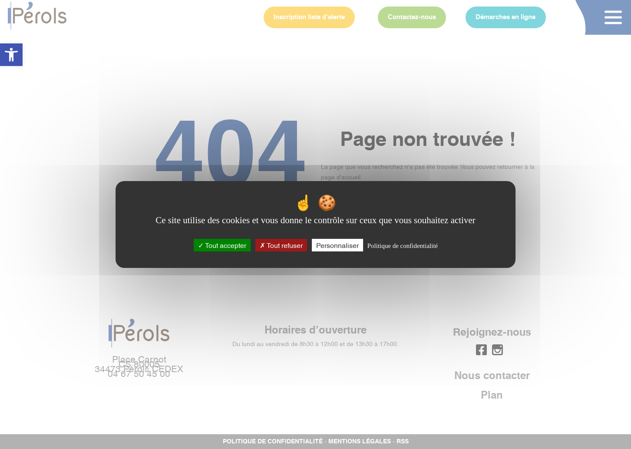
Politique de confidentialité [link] (402, 245)
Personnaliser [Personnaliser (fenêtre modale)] (337, 245)
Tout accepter (222, 245)
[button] (11, 54)
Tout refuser (281, 245)
